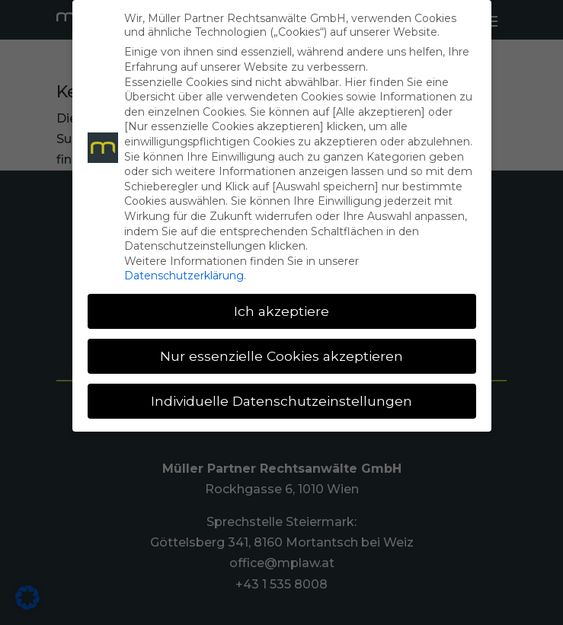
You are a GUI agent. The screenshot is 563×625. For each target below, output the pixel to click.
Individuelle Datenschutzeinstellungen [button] (281, 401)
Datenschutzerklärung (184, 275)
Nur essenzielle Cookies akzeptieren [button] (281, 356)
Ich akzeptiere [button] (281, 311)
